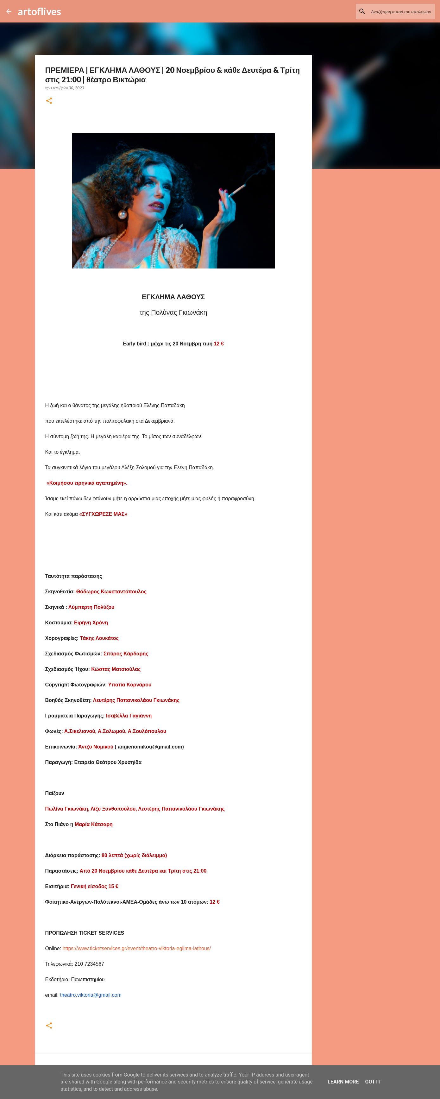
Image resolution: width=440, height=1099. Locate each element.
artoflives (39, 11)
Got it (372, 1082)
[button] (49, 101)
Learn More (343, 1082)
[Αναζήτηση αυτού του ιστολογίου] (401, 11)
